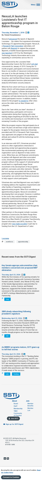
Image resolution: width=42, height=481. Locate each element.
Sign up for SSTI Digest (14, 424)
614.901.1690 (10, 444)
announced (13, 39)
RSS (7, 458)
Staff (15, 406)
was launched (7, 53)
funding (16, 374)
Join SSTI (14, 418)
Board (16, 404)
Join (27, 401)
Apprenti (14, 48)
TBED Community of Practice (18, 413)
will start (34, 64)
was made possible (19, 224)
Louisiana (5, 238)
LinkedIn (4, 458)
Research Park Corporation (13, 46)
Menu (33, 5)
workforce (9, 242)
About (14, 401)
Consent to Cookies (11, 477)
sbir (7, 336)
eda (7, 374)
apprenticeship (23, 242)
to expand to (23, 101)
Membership (18, 409)
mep (7, 299)
